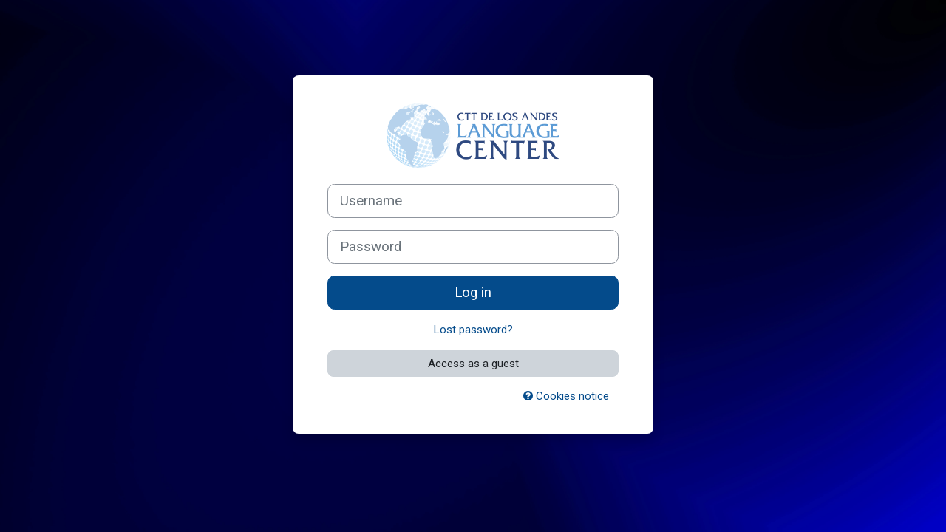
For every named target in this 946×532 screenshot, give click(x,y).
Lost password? (473, 329)
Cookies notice (566, 396)
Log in (473, 292)
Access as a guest (473, 363)
